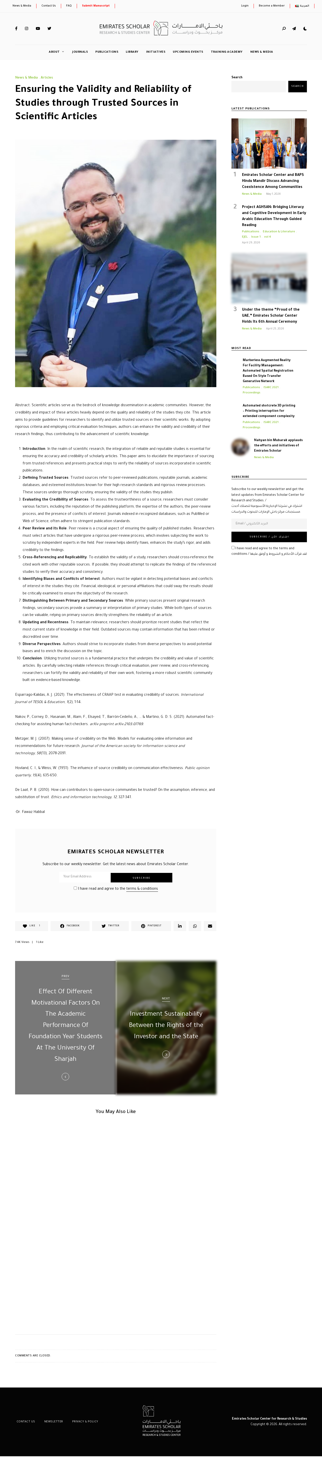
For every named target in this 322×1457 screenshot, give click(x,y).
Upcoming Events (188, 52)
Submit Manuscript (96, 6)
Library (132, 52)
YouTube (38, 28)
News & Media (22, 6)
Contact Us (49, 6)
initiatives (156, 52)
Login (245, 6)
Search (237, 78)
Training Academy (227, 52)
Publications (106, 52)
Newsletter (50, 1422)
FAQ (69, 6)
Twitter (49, 28)
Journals (80, 52)
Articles (47, 78)
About (54, 52)
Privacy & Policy (81, 1422)
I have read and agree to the (116, 889)
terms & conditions (142, 889)
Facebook (16, 28)
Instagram (26, 28)
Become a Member (272, 6)
